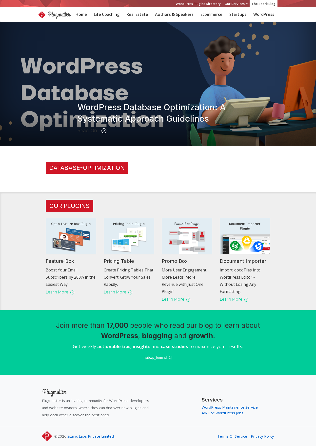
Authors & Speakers (174, 14)
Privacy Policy (262, 436)
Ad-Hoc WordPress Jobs (222, 412)
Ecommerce (211, 14)
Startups (237, 14)
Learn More (60, 292)
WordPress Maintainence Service (230, 407)
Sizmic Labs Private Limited (90, 436)
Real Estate (137, 14)
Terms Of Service (232, 436)
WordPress (263, 14)
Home (81, 14)
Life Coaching (106, 14)
